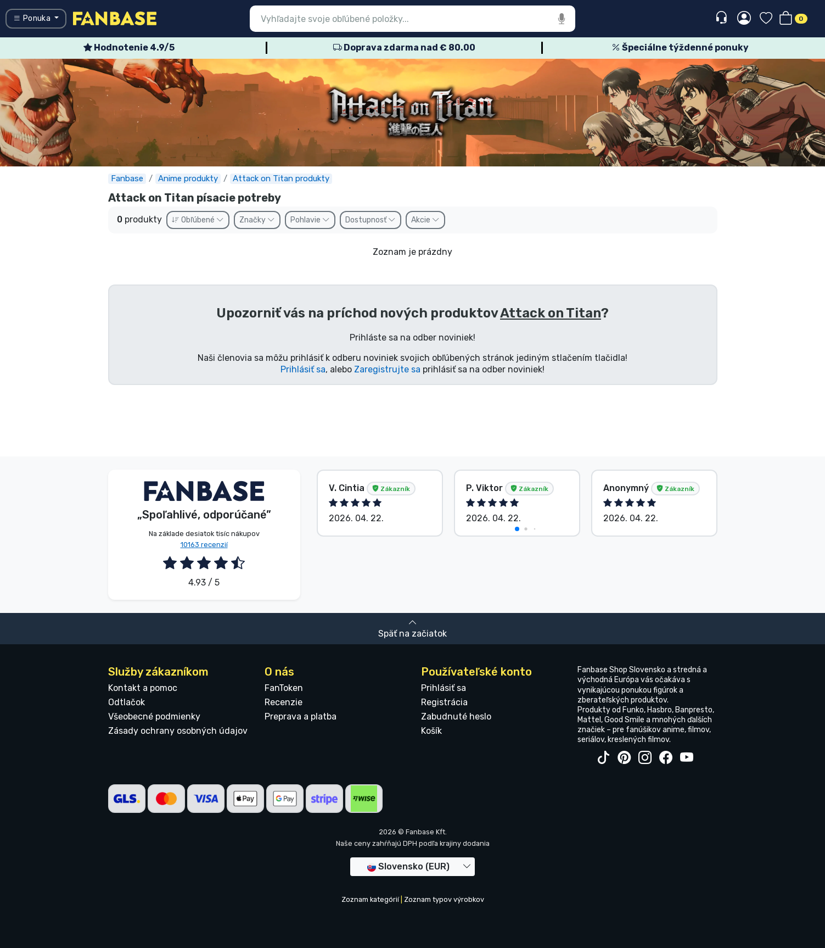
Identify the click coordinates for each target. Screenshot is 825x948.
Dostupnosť (370, 220)
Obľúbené (198, 220)
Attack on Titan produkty (281, 178)
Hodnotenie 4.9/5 (129, 47)
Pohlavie (310, 220)
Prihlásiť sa (302, 369)
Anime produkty (188, 178)
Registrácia (444, 702)
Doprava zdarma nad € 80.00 (404, 47)
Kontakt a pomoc (142, 688)
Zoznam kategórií (370, 899)
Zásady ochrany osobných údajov (178, 731)
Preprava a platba (300, 716)
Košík (431, 731)
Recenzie (283, 702)
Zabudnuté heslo (456, 716)
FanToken (284, 688)
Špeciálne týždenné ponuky (680, 47)
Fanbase (127, 178)
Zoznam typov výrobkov (444, 899)
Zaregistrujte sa (387, 369)
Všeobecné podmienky (154, 716)
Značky (257, 220)
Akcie (425, 220)
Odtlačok (126, 702)
